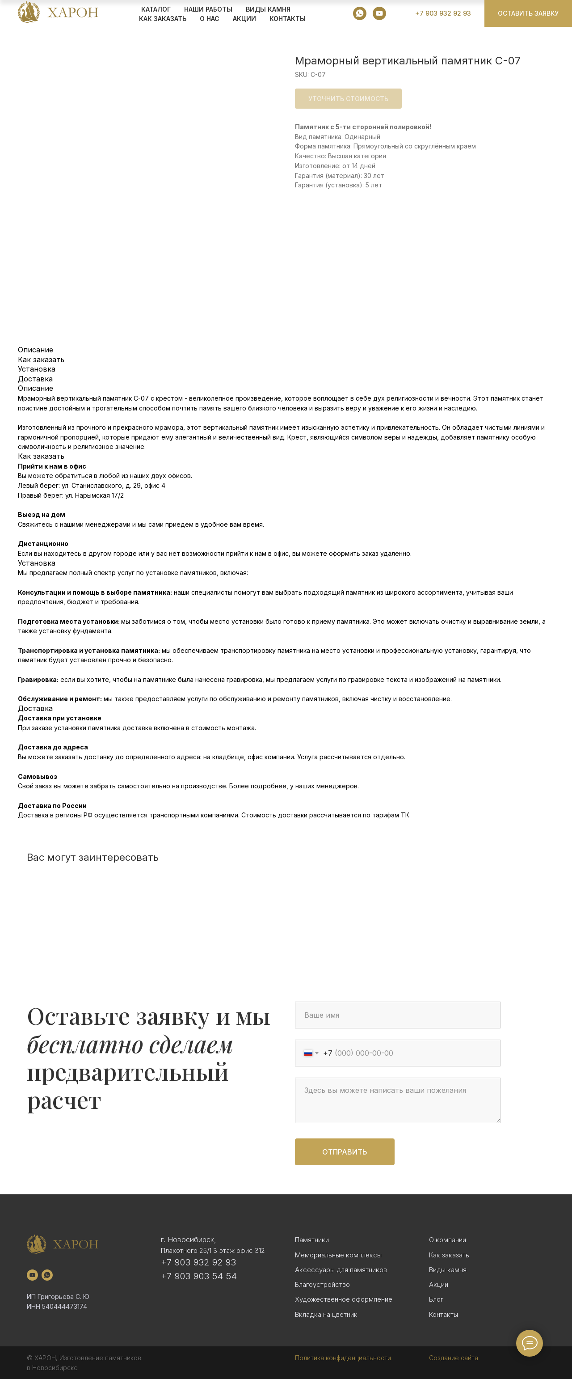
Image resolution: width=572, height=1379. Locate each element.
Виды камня (448, 1269)
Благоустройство (322, 1284)
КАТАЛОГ (156, 9)
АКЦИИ (244, 18)
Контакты (287, 18)
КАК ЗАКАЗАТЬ (162, 18)
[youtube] (379, 13)
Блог (436, 1299)
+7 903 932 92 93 (198, 1262)
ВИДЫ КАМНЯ (268, 9)
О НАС (209, 18)
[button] (528, 13)
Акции (438, 1284)
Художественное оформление (343, 1299)
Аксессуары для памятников (341, 1269)
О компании (447, 1239)
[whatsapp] (359, 13)
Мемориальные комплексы (338, 1255)
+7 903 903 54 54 (199, 1276)
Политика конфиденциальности (343, 1358)
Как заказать (449, 1255)
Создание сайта (453, 1358)
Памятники (312, 1239)
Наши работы (208, 9)
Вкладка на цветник (326, 1314)
